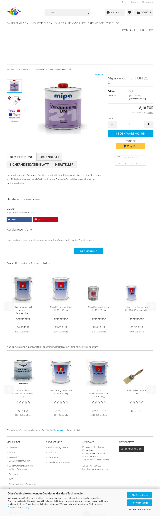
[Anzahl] (130, 86)
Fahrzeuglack (17, 23)
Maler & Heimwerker (70, 23)
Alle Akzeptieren (140, 495)
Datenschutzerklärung (18, 507)
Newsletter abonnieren (59, 424)
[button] (124, 2)
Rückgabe (13, 436)
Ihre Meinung (88, 213)
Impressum (14, 409)
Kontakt (128, 23)
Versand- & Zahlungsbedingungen (19, 421)
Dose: (110, 81)
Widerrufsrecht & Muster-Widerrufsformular (21, 430)
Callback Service (16, 451)
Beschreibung (21, 119)
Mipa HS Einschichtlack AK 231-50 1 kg (61, 271)
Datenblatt (49, 119)
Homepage (58, 392)
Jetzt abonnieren (131, 411)
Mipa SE (99, 37)
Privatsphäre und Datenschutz (23, 446)
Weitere (94, 23)
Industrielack (41, 23)
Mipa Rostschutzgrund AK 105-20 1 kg (99, 271)
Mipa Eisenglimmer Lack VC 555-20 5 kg (61, 354)
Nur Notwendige (140, 502)
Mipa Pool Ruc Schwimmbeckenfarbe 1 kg (23, 355)
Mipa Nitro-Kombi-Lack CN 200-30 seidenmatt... (136, 271)
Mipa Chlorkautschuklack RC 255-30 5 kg (99, 355)
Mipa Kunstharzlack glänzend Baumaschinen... (23, 272)
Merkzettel (147, 2)
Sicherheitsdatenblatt (29, 127)
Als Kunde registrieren (58, 409)
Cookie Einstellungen (19, 456)
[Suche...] (87, 13)
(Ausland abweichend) (137, 61)
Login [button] (134, 2)
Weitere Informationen (140, 509)
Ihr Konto (52, 414)
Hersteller (64, 127)
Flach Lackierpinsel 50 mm (137, 354)
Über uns (146, 23)
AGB (11, 441)
